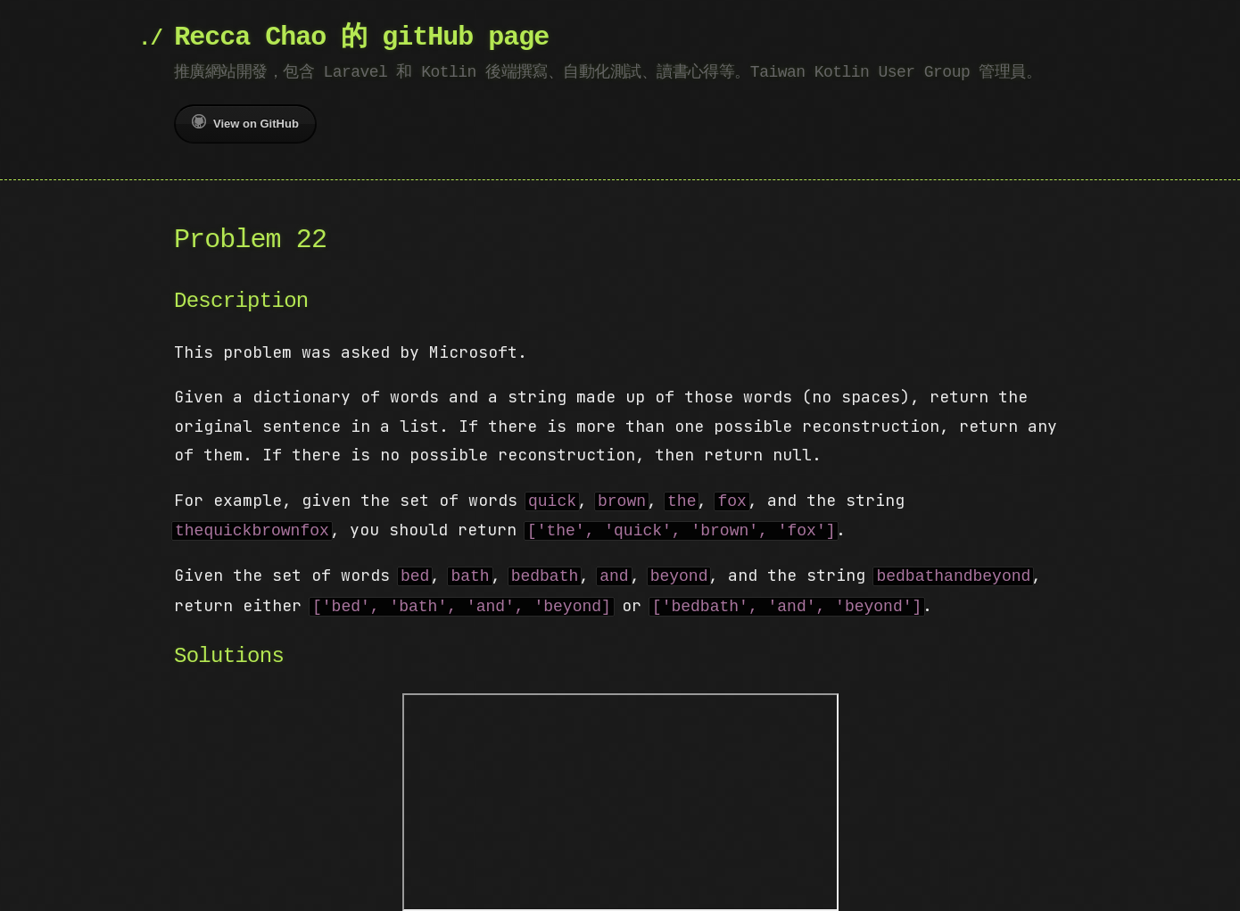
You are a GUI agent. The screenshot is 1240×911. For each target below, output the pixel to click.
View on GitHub (245, 122)
